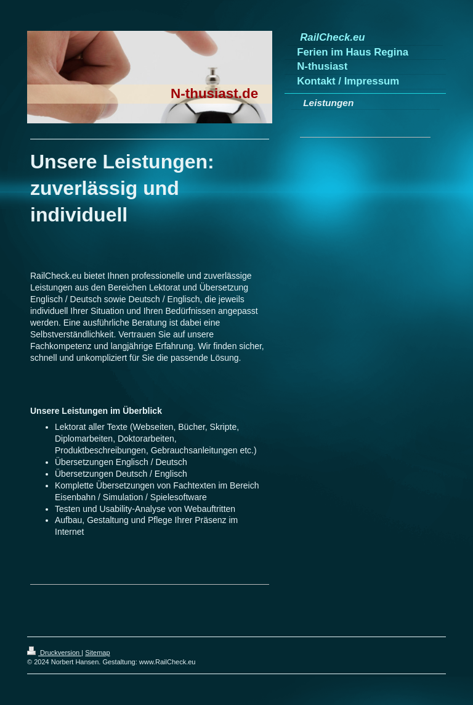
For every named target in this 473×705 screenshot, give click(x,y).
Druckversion (54, 652)
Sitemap (97, 652)
